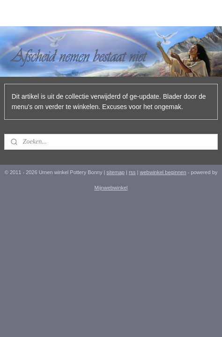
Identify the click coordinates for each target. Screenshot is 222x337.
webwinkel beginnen (163, 172)
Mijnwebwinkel (111, 187)
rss (132, 172)
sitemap (115, 172)
